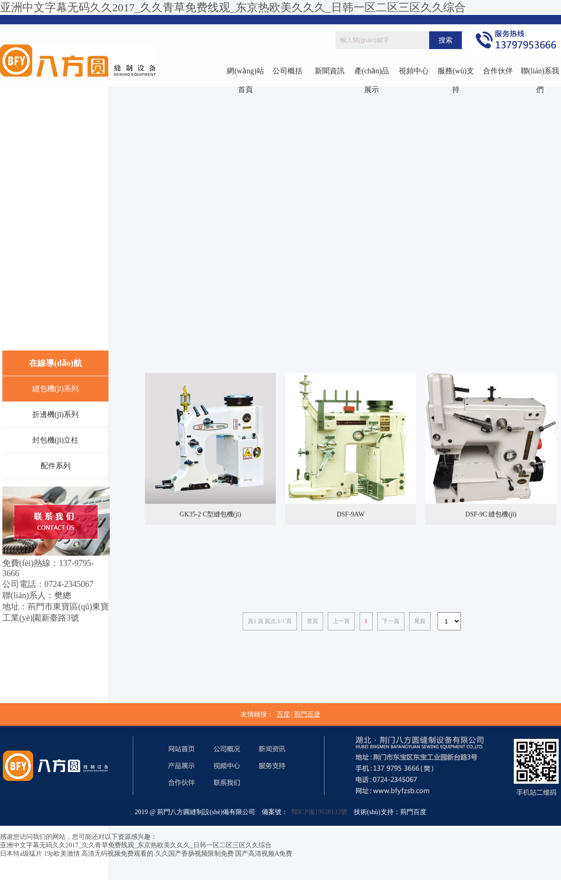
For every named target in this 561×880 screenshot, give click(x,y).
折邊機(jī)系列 (55, 414)
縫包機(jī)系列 (55, 389)
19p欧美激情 (62, 853)
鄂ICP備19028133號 (317, 812)
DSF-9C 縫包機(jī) (490, 514)
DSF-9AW (351, 514)
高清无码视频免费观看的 (117, 853)
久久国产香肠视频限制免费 (194, 853)
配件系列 (56, 466)
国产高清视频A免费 (263, 853)
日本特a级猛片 (21, 853)
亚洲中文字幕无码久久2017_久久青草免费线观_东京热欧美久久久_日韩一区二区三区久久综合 (233, 7)
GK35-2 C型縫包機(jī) (210, 514)
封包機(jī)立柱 (55, 440)
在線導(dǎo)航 (55, 363)
